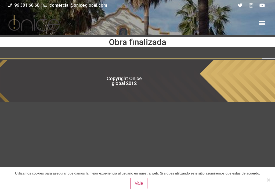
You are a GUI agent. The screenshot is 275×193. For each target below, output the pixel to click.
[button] (262, 23)
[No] (268, 180)
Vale (139, 183)
